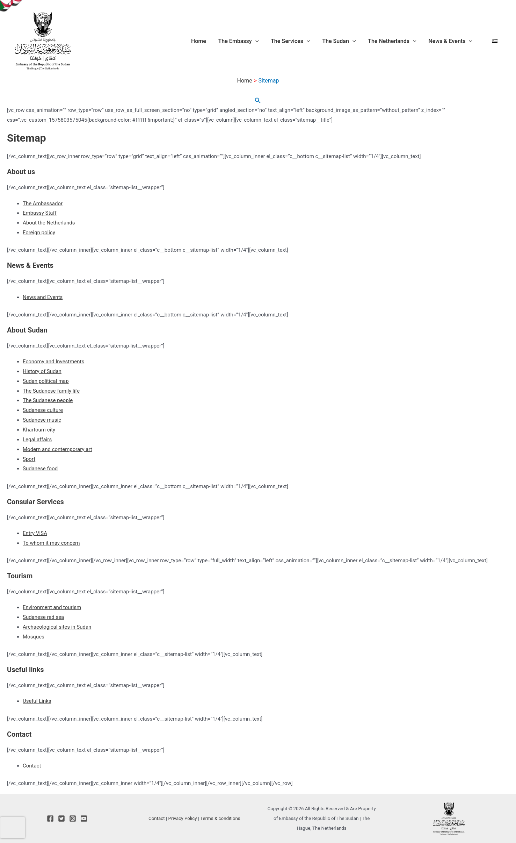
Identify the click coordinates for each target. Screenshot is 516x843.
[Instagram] (72, 818)
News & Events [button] (455, 41)
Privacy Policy (182, 818)
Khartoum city (39, 430)
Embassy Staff (40, 213)
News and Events (43, 297)
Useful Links (37, 701)
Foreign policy (39, 232)
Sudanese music (42, 420)
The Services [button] (306, 41)
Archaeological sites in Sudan (57, 627)
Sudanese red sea (43, 617)
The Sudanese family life (51, 391)
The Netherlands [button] (400, 41)
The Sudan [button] (351, 41)
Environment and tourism (52, 607)
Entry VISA (35, 533)
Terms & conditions (220, 818)
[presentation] (12, 827)
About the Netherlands (49, 223)
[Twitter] (61, 818)
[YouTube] (83, 818)
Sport (29, 459)
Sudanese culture (43, 410)
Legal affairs (37, 439)
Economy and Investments (53, 361)
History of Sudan (42, 371)
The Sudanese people (48, 400)
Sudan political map (46, 381)
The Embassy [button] (257, 41)
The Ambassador (43, 203)
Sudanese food (40, 468)
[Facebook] (50, 818)
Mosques (33, 637)
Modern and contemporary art (57, 449)
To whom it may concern (51, 543)
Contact (32, 766)
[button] (274, 41)
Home (221, 41)
